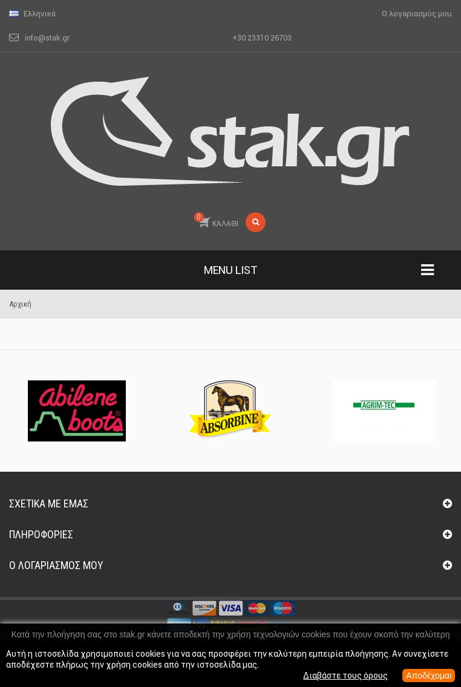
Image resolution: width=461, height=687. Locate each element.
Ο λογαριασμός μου (56, 565)
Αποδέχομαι (428, 675)
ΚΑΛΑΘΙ (216, 220)
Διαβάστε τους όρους (345, 675)
